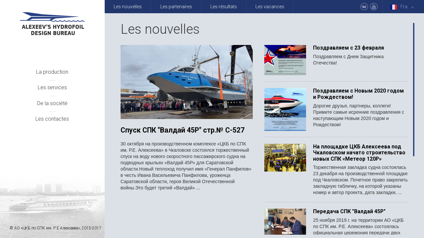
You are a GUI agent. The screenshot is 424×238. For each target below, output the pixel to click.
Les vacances (269, 6)
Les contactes (52, 119)
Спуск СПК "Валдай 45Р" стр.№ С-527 (182, 130)
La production (52, 72)
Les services (52, 87)
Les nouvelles (128, 6)
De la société (52, 103)
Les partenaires (176, 6)
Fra (403, 7)
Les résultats (223, 6)
